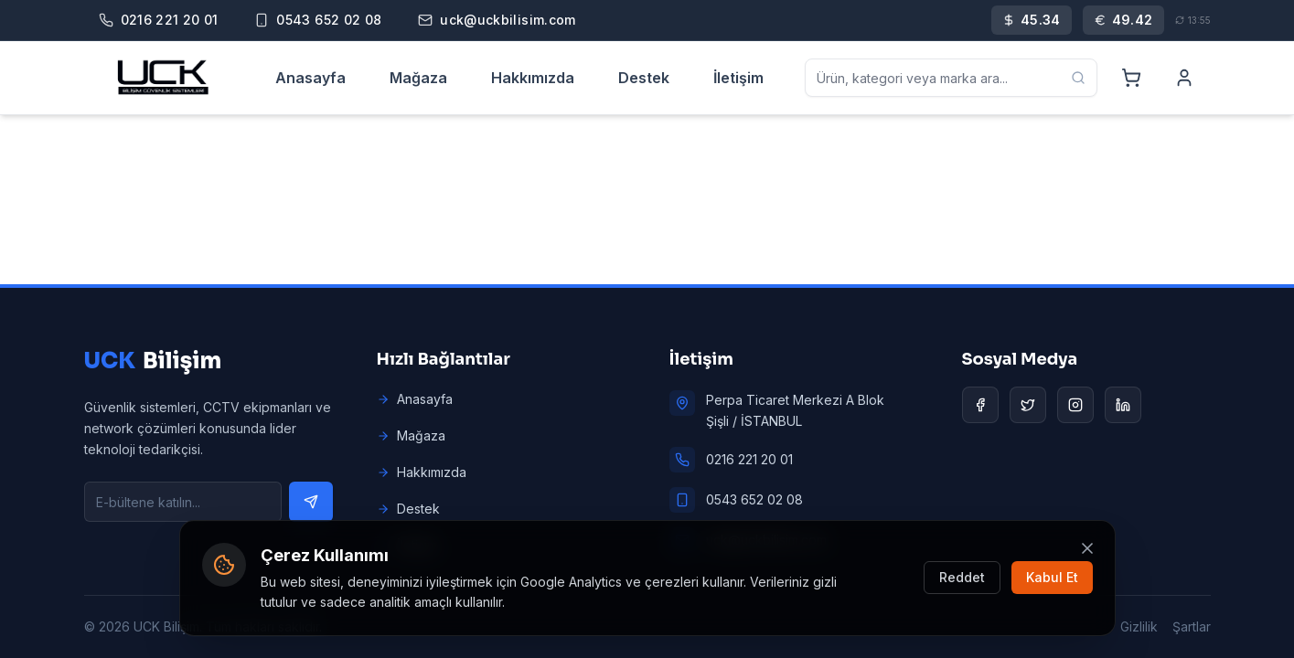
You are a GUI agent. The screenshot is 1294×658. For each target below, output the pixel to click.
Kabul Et (1052, 577)
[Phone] (158, 20)
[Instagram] (1075, 405)
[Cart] (1131, 77)
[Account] (1184, 77)
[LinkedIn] (1123, 405)
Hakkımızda (532, 78)
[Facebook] (980, 405)
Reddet (962, 577)
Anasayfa (310, 78)
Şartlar (1191, 626)
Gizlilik (1139, 626)
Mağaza (418, 78)
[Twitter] (1028, 405)
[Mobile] (318, 20)
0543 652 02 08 (754, 499)
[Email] (496, 20)
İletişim (738, 78)
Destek (643, 78)
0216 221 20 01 (749, 459)
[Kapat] (1087, 548)
